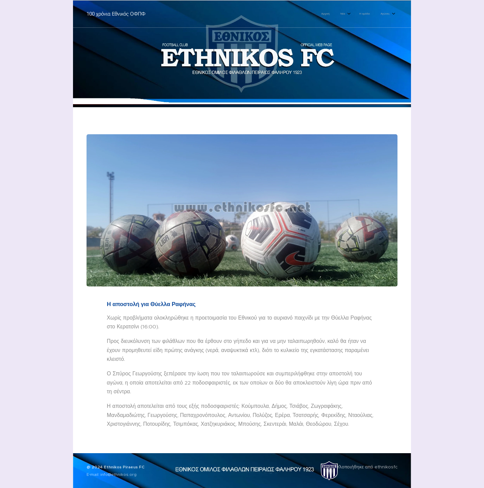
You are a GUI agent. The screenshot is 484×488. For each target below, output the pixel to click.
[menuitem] (355, 13)
